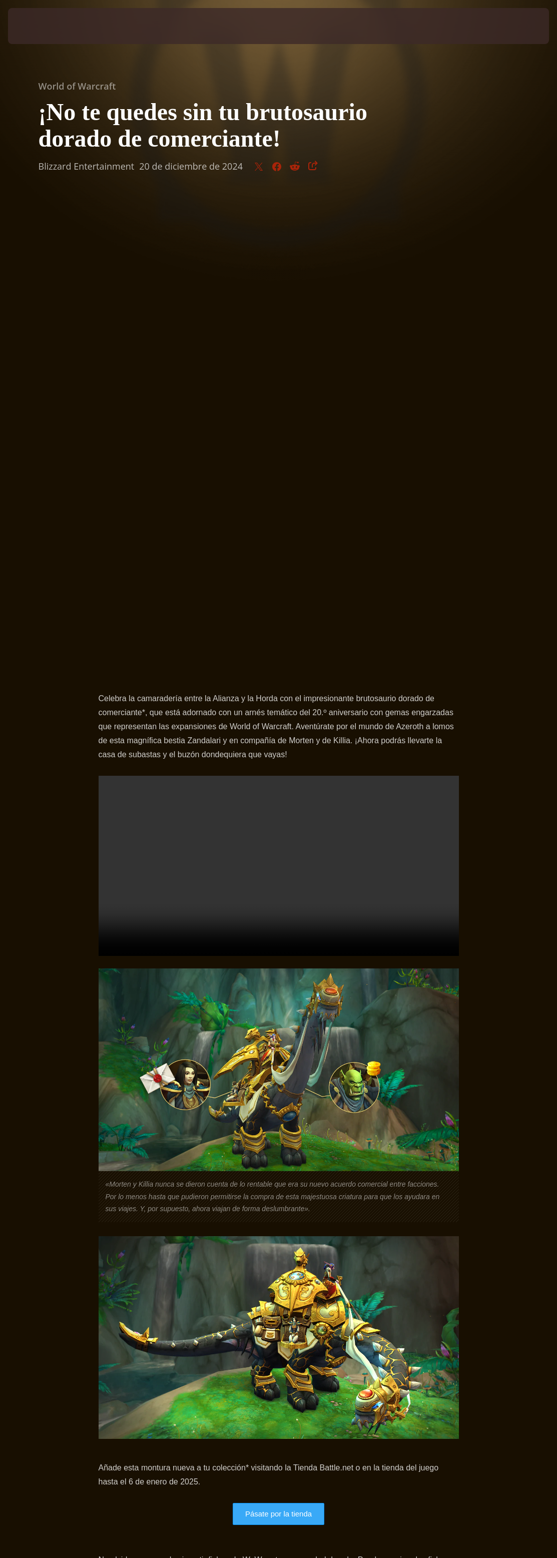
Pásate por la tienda (278, 1042)
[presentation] (38, 26)
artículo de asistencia (219, 1117)
